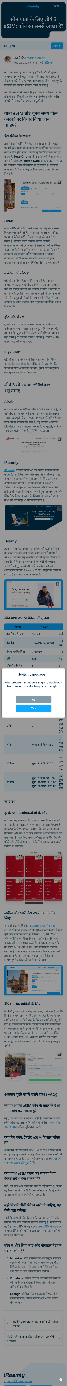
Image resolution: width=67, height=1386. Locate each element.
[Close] (61, 674)
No (33, 700)
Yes (33, 708)
